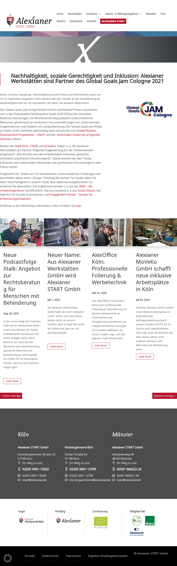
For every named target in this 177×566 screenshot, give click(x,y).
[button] (7, 558)
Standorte (91, 14)
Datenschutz (50, 556)
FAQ (162, 14)
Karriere (60, 21)
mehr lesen (12, 381)
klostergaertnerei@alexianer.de (89, 480)
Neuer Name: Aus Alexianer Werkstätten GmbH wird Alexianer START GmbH (64, 272)
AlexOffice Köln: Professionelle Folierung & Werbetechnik (109, 268)
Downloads (76, 21)
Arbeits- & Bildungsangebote (121, 14)
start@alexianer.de (34, 480)
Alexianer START (113, 21)
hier (78, 206)
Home (59, 14)
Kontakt (91, 21)
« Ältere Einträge (11, 395)
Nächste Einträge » (165, 395)
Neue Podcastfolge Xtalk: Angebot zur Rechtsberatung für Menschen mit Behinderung (21, 278)
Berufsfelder (75, 14)
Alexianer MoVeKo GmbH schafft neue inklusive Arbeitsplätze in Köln (153, 272)
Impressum (73, 556)
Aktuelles (151, 14)
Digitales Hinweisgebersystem (108, 556)
